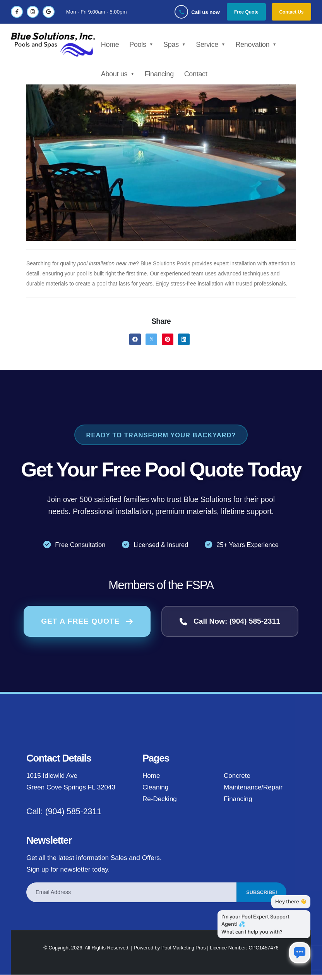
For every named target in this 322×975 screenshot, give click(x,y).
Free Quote (246, 12)
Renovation (254, 44)
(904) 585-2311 (73, 812)
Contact (197, 74)
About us (115, 74)
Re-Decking (159, 799)
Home (111, 44)
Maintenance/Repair (253, 787)
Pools (139, 44)
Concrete (237, 776)
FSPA (200, 585)
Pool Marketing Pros (183, 948)
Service (208, 44)
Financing (160, 74)
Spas (172, 44)
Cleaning (155, 787)
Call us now (205, 12)
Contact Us (291, 12)
